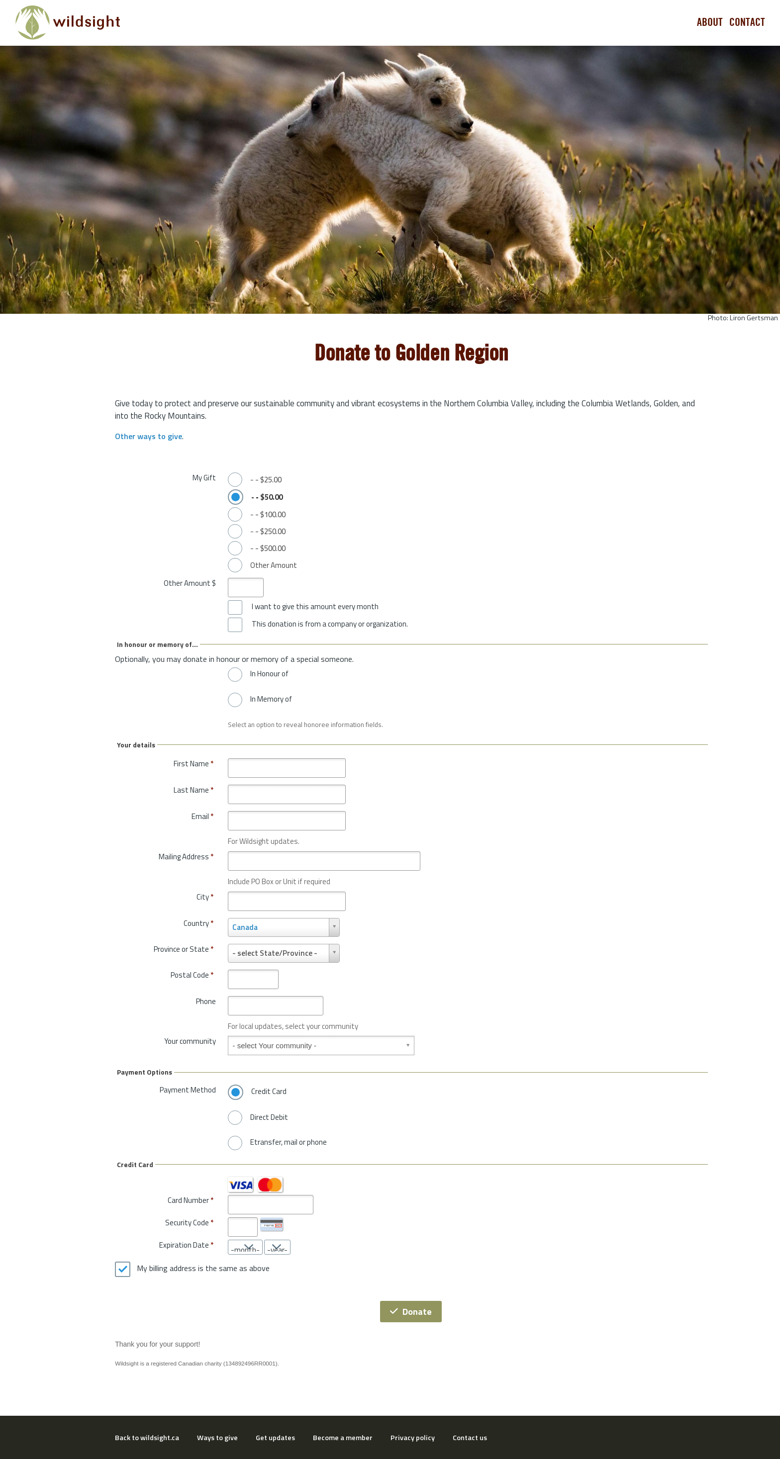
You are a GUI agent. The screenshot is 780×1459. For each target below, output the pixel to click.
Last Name (193, 790)
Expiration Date (184, 1245)
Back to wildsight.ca (147, 1437)
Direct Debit (269, 1117)
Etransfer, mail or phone (288, 1142)
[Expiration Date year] (277, 1247)
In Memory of (271, 699)
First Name (193, 763)
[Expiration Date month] (245, 1247)
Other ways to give (148, 436)
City (204, 897)
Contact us (470, 1437)
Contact (747, 22)
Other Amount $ (190, 583)
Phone (206, 1001)
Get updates (275, 1437)
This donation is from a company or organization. (330, 624)
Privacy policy (412, 1437)
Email (202, 816)
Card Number (188, 1200)
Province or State (183, 949)
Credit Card (269, 1091)
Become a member (343, 1437)
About (710, 22)
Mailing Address (186, 856)
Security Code (187, 1222)
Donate (411, 1311)
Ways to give (217, 1437)
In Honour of (269, 673)
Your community (190, 1041)
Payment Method (188, 1089)
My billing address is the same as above (203, 1268)
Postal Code (192, 975)
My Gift (204, 477)
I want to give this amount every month (315, 606)
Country (198, 923)
